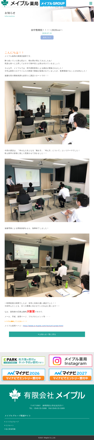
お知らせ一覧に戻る (47, 334)
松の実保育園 (10, 429)
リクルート (9, 425)
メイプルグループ (12, 422)
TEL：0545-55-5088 (38, 408)
